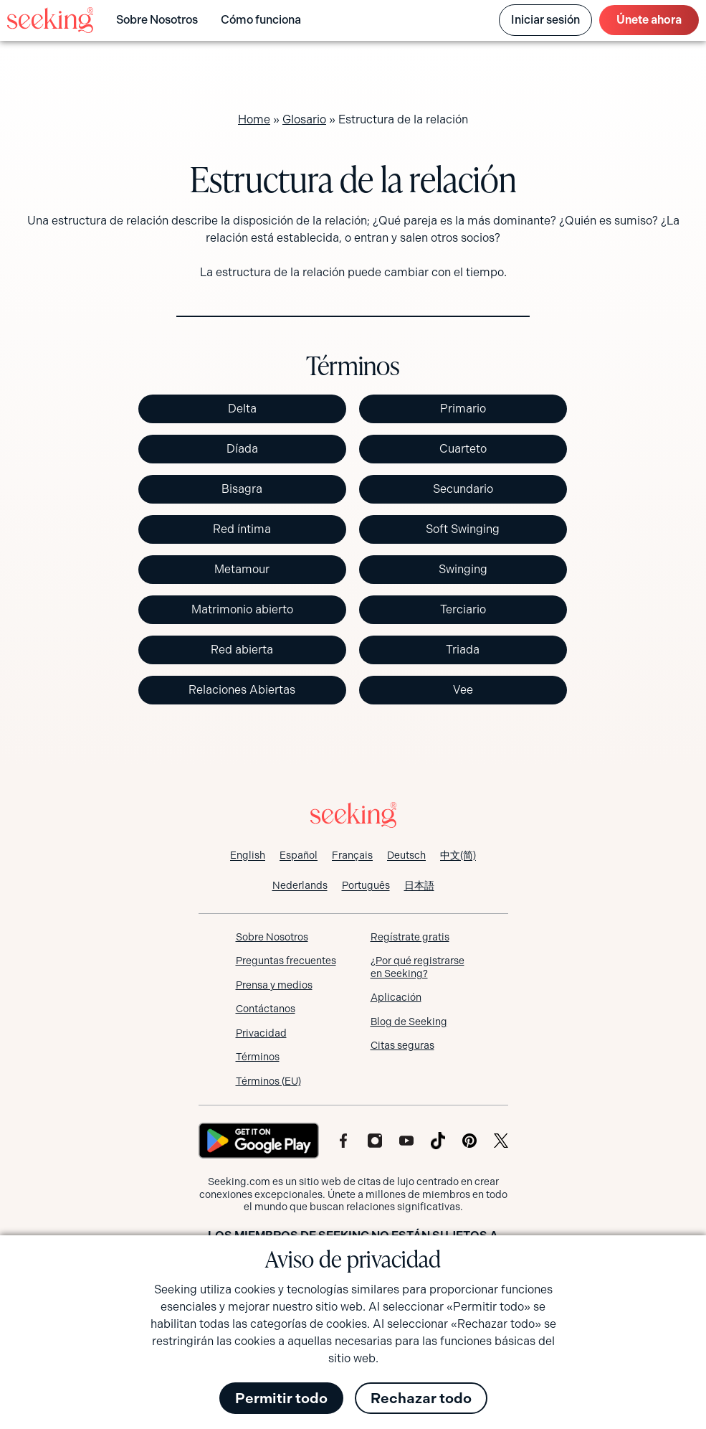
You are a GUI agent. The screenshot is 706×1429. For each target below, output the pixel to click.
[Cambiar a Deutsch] (406, 855)
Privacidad (261, 1033)
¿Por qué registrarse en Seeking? (417, 967)
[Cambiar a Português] (366, 885)
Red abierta (242, 649)
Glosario (304, 119)
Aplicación (396, 997)
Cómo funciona (261, 20)
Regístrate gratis (410, 937)
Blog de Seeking (409, 1021)
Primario (463, 408)
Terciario (463, 609)
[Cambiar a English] (247, 855)
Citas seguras (402, 1045)
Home (254, 119)
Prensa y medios (274, 985)
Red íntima (242, 529)
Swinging (463, 569)
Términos (258, 1056)
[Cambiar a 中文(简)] (458, 855)
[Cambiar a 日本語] (419, 885)
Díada (242, 449)
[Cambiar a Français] (352, 855)
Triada (463, 649)
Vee (463, 690)
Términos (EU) (268, 1081)
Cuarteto (463, 449)
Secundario (463, 489)
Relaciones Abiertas (242, 690)
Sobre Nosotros (157, 20)
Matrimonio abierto (242, 609)
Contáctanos (265, 1008)
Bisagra (241, 489)
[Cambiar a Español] (298, 855)
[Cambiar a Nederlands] (300, 885)
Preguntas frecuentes (286, 960)
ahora (649, 20)
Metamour (241, 569)
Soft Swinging (463, 529)
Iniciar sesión (545, 20)
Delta (242, 408)
